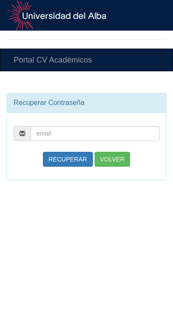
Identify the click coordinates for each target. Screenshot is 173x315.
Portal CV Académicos (53, 60)
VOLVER (112, 159)
